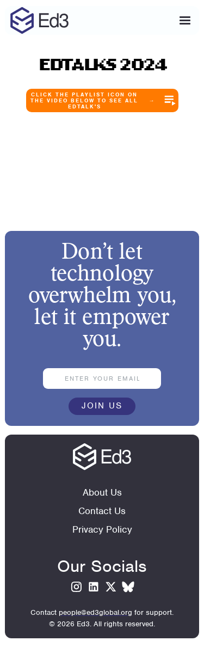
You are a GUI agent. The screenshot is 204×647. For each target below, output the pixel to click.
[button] (185, 20)
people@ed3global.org (95, 612)
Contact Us (102, 511)
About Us (102, 492)
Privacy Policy (102, 529)
